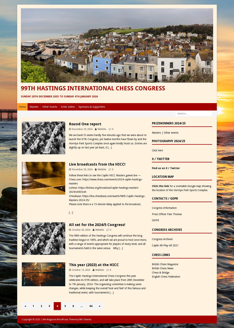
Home (22, 106)
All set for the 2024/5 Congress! (97, 224)
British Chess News (162, 268)
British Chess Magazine (165, 264)
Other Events (49, 106)
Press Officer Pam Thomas (167, 214)
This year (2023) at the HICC (94, 265)
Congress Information (164, 207)
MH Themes (85, 319)
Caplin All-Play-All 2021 (165, 245)
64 (90, 306)
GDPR (155, 220)
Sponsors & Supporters (92, 106)
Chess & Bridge (160, 272)
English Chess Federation (166, 276)
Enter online (68, 106)
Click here (157, 150)
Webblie (102, 129)
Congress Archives (162, 239)
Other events (171, 132)
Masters (34, 106)
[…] (110, 147)
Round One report (85, 124)
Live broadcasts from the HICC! (97, 164)
